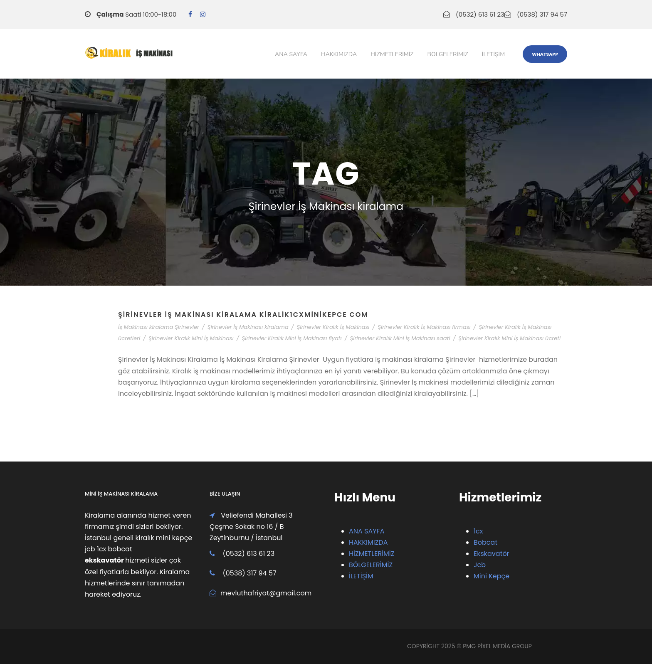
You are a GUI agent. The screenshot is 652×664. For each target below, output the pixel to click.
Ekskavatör (491, 553)
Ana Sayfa (291, 54)
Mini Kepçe (491, 576)
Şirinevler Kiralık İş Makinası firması (424, 327)
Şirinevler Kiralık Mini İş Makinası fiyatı (292, 338)
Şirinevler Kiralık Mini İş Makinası (191, 338)
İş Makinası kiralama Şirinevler (158, 327)
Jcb (480, 565)
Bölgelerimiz (447, 54)
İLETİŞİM (361, 576)
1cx (478, 531)
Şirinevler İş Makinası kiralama (248, 327)
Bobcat (485, 542)
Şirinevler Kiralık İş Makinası (333, 327)
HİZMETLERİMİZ (371, 553)
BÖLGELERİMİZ (371, 565)
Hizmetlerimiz (391, 54)
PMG (470, 646)
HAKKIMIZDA (368, 542)
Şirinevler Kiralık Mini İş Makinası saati (400, 338)
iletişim (493, 54)
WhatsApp (545, 54)
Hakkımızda (339, 54)
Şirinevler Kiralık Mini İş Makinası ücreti (510, 338)
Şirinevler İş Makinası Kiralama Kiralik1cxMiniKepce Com (243, 314)
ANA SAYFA (366, 531)
